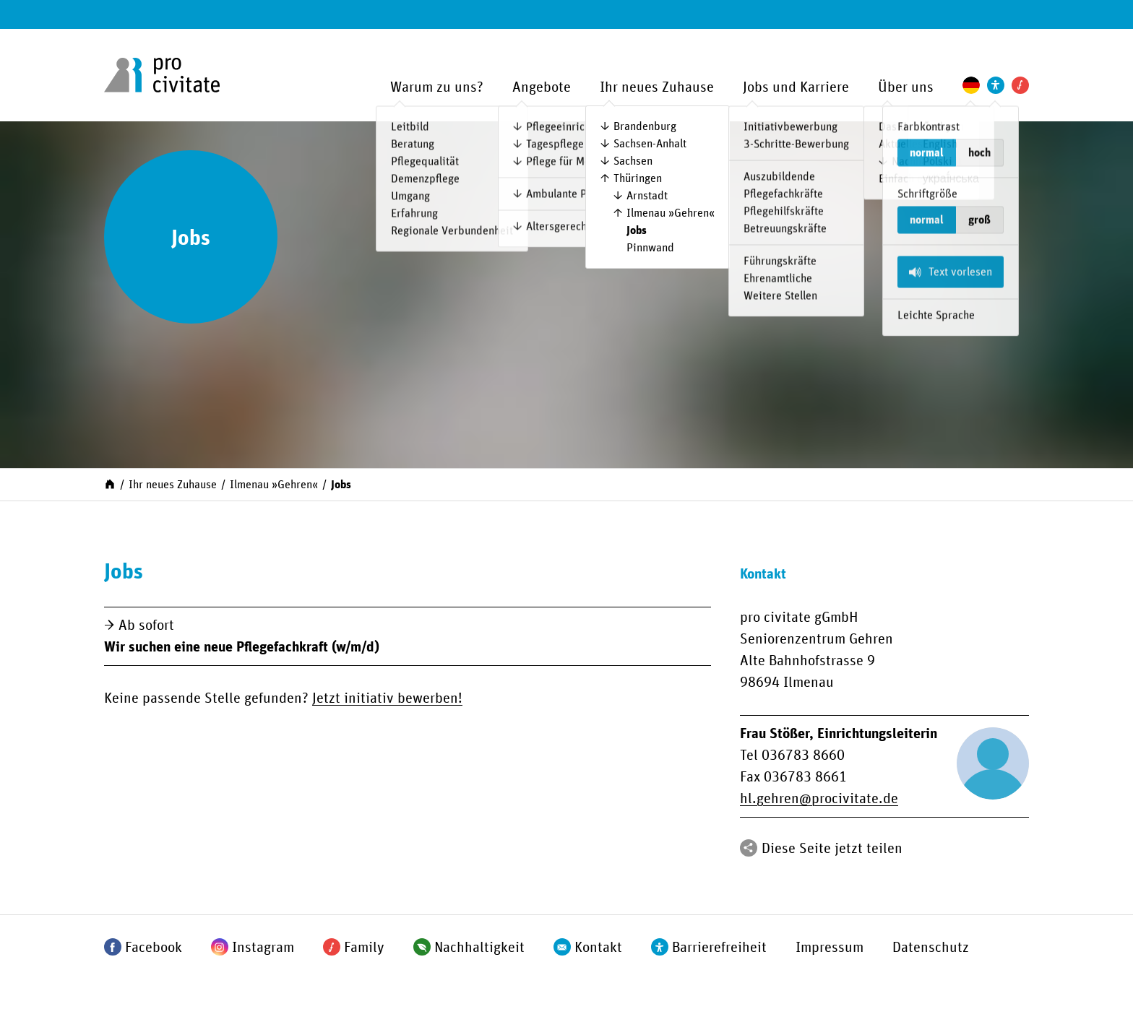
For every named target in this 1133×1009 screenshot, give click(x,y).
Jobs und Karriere (796, 87)
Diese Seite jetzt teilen (832, 848)
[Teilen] (748, 848)
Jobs (636, 230)
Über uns (906, 87)
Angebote (541, 87)
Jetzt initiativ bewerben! (387, 698)
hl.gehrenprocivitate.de (819, 799)
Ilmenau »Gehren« (670, 213)
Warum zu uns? (436, 87)
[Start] (110, 483)
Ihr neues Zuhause (657, 87)
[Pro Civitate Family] (1020, 85)
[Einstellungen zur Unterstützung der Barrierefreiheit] (995, 85)
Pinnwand (650, 248)
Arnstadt (647, 196)
